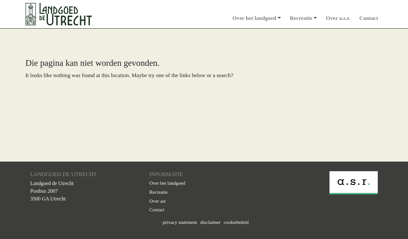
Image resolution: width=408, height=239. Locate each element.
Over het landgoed (254, 18)
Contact (368, 18)
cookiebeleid (236, 222)
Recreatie (301, 18)
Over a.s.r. (338, 18)
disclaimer (210, 222)
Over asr (157, 201)
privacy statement (179, 222)
